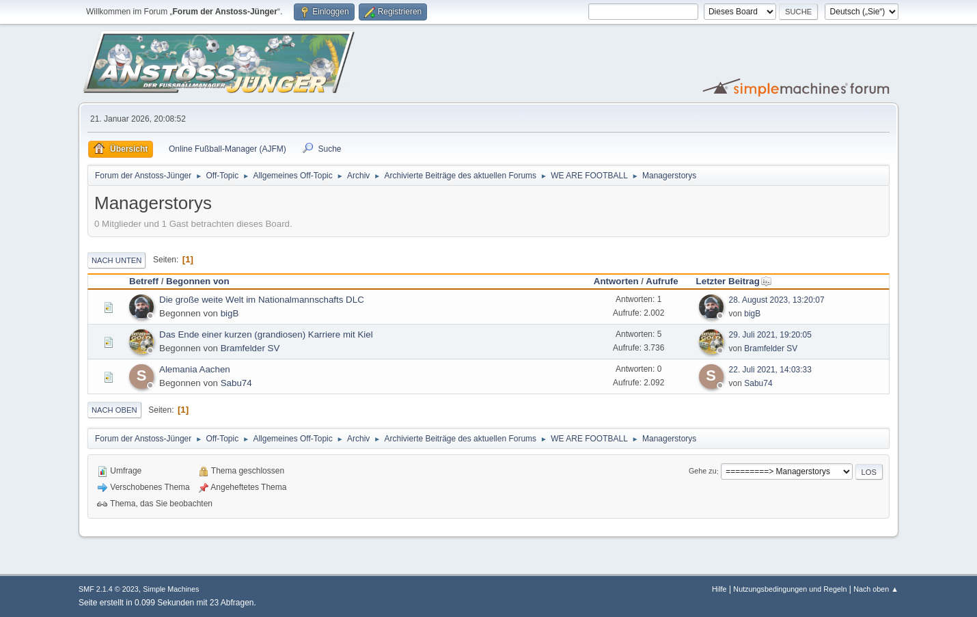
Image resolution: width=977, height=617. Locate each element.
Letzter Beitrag (734, 281)
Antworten (616, 281)
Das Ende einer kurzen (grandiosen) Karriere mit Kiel (266, 334)
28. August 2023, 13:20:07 (777, 300)
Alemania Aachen (194, 369)
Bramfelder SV (250, 348)
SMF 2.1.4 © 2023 (109, 589)
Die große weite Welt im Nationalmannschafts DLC (261, 299)
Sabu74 (236, 383)
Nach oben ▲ (875, 589)
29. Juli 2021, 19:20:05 (770, 335)
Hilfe (719, 589)
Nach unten (116, 260)
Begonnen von (198, 281)
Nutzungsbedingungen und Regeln (790, 589)
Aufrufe (662, 281)
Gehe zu (703, 471)
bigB (230, 313)
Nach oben (114, 410)
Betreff (144, 281)
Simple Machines (171, 589)
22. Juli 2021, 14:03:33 (770, 369)
